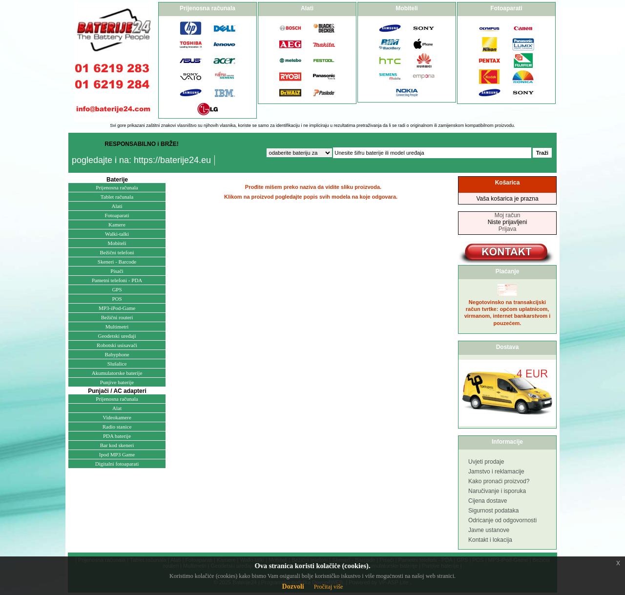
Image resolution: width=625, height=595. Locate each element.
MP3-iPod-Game (117, 308)
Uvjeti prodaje (486, 461)
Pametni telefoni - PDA (117, 280)
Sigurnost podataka (493, 510)
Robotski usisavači (117, 345)
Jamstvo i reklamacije (496, 471)
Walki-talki (117, 234)
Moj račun (508, 215)
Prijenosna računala (117, 187)
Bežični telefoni (117, 252)
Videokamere (117, 417)
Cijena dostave (487, 500)
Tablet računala (117, 197)
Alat (117, 408)
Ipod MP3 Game (117, 454)
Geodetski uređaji (117, 336)
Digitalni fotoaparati (117, 464)
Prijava (508, 229)
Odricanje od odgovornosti (502, 520)
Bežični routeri (117, 317)
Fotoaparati (116, 215)
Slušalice (117, 364)
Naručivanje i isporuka (497, 491)
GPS (117, 289)
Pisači (116, 271)
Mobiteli (117, 243)
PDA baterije (117, 436)
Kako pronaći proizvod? (498, 481)
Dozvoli (293, 586)
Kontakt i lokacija (490, 539)
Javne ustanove (488, 530)
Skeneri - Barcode (117, 262)
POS (117, 299)
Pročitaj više (328, 586)
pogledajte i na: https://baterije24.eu (141, 160)
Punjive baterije (117, 382)
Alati (117, 206)
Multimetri (117, 326)
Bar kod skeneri (117, 445)
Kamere (116, 224)
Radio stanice (117, 427)
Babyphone (116, 354)
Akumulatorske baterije (117, 373)
